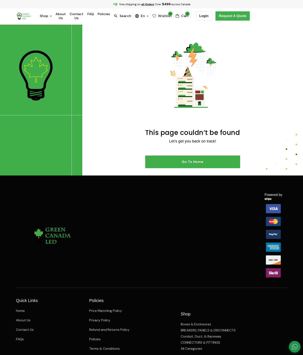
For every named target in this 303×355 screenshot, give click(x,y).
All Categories (191, 311)
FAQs (20, 301)
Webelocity (67, 335)
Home (20, 273)
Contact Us (107, 16)
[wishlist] (199, 16)
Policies (137, 16)
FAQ (124, 16)
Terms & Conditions (104, 311)
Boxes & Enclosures (196, 273)
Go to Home (185, 178)
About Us (86, 16)
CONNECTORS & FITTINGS (200, 301)
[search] (160, 16)
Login (241, 16)
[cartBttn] (219, 16)
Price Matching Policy (105, 273)
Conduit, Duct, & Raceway (201, 292)
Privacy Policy (99, 282)
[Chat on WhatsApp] (292, 344)
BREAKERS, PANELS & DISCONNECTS (208, 282)
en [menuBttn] (179, 16)
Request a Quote (270, 16)
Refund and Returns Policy (109, 292)
